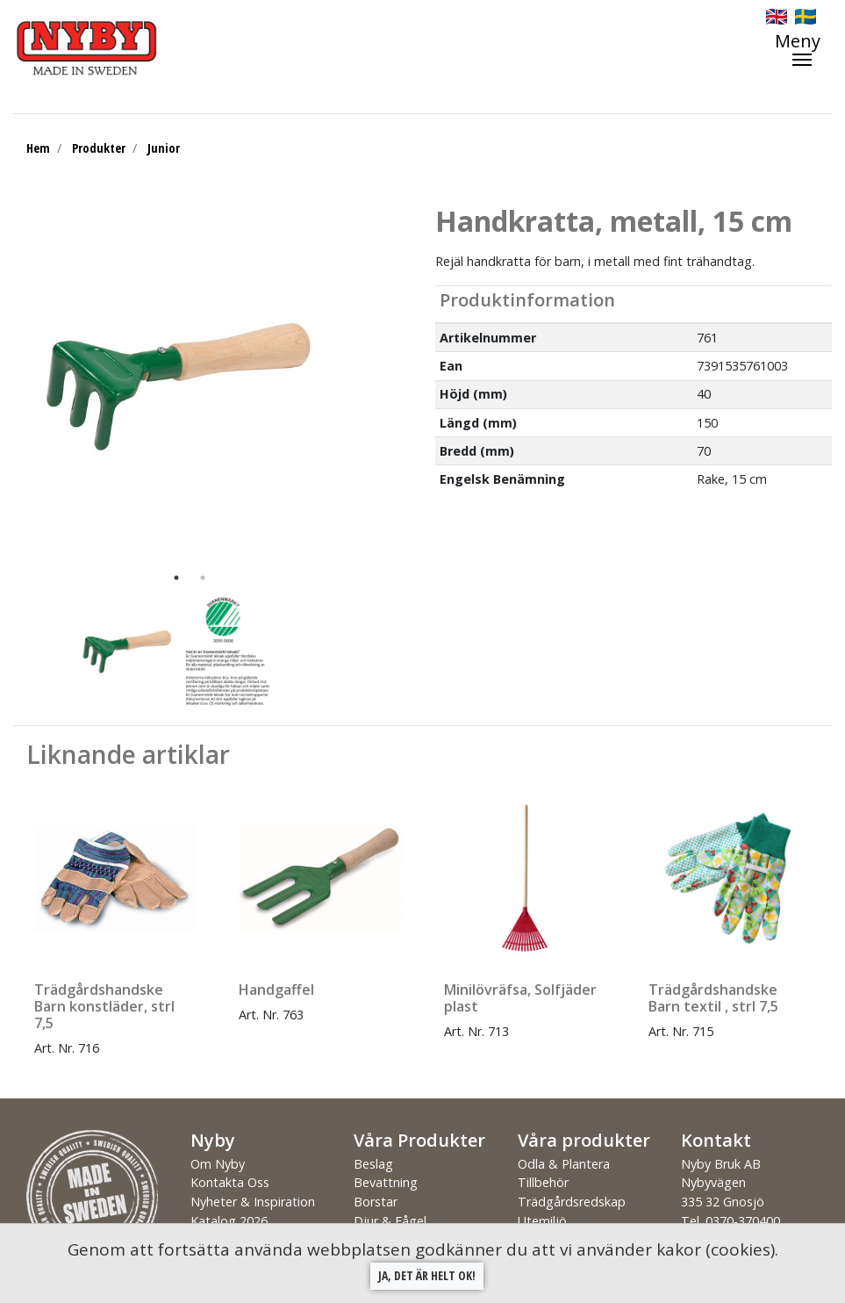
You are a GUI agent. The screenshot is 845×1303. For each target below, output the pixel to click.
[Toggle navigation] (806, 49)
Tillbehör (543, 1182)
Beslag (373, 1163)
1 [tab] (176, 578)
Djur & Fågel (390, 1221)
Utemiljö (542, 1221)
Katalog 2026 (229, 1221)
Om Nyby (217, 1163)
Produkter (98, 148)
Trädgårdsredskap (572, 1201)
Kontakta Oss (229, 1182)
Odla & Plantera (564, 1163)
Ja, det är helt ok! (427, 1275)
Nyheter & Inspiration (252, 1201)
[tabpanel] (176, 385)
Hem (38, 148)
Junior (163, 148)
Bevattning (386, 1182)
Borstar (375, 1201)
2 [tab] (202, 578)
